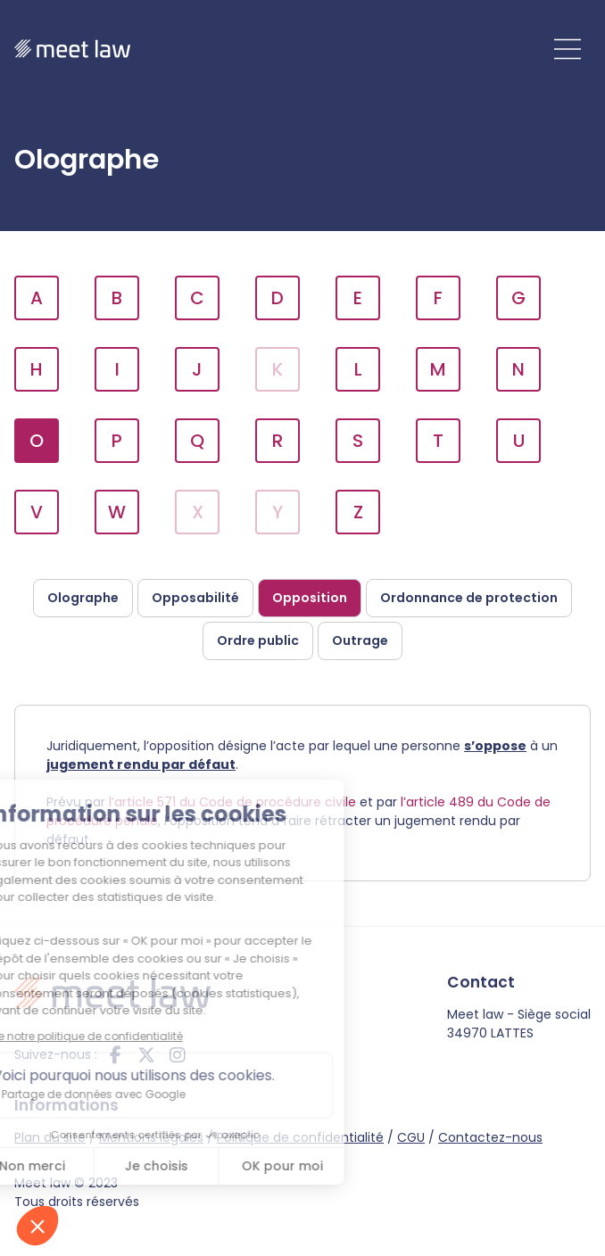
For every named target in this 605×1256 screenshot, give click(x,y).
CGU (411, 1137)
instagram (177, 1054)
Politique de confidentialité (300, 1137)
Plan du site (50, 1137)
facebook (115, 1054)
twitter (146, 1054)
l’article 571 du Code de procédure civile (232, 802)
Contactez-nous (490, 1137)
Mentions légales (151, 1137)
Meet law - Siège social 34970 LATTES (519, 1023)
